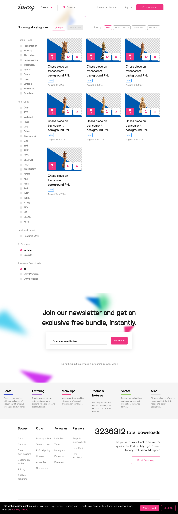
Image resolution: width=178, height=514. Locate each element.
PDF (24, 150)
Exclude (26, 255)
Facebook (59, 456)
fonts (25, 74)
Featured (153, 28)
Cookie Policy (19, 510)
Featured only (29, 236)
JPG (24, 127)
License (40, 456)
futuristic (27, 93)
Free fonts (78, 448)
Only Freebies (29, 279)
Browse (49, 8)
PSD (24, 165)
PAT (24, 188)
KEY (24, 179)
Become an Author (108, 7)
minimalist (27, 89)
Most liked (139, 28)
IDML (25, 198)
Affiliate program (22, 477)
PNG (24, 122)
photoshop (27, 55)
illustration (27, 65)
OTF (24, 108)
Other (25, 131)
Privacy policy (43, 439)
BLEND (25, 217)
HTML (25, 203)
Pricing (21, 470)
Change (59, 28)
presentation (28, 46)
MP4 (24, 222)
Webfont (26, 117)
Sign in (128, 8)
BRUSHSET (28, 169)
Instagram (59, 451)
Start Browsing (145, 460)
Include (25, 250)
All (23, 269)
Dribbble (58, 439)
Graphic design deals (79, 440)
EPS (24, 146)
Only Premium (29, 274)
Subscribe (119, 340)
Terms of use (42, 445)
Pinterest (59, 462)
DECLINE (168, 508)
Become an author (24, 462)
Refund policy (43, 451)
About (21, 439)
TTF (24, 112)
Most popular (122, 28)
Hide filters (75, 28)
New (108, 28)
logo (24, 79)
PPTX (25, 174)
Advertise (41, 462)
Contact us (41, 468)
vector (25, 70)
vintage (26, 84)
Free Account (149, 7)
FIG (23, 207)
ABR (24, 184)
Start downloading (24, 452)
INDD (25, 193)
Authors (22, 445)
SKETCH (26, 160)
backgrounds (29, 60)
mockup (26, 51)
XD (23, 212)
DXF (24, 141)
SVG (24, 155)
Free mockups (77, 456)
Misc (51, 80)
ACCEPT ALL (149, 508)
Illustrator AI (28, 136)
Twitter (58, 445)
